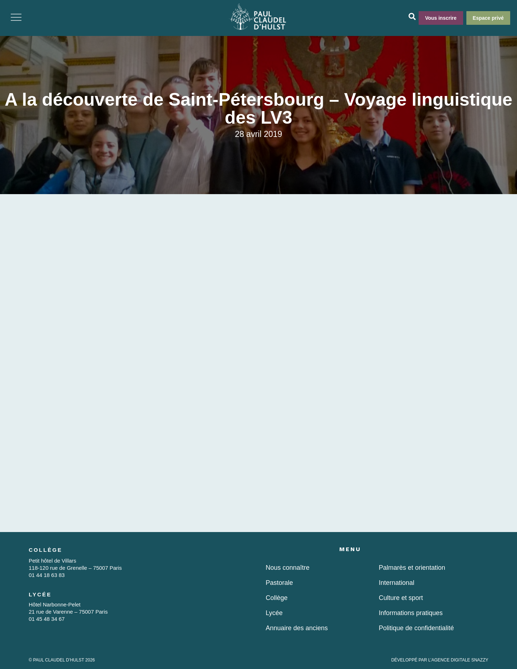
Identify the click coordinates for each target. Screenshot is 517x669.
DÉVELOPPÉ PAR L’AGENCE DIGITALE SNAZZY (439, 660)
